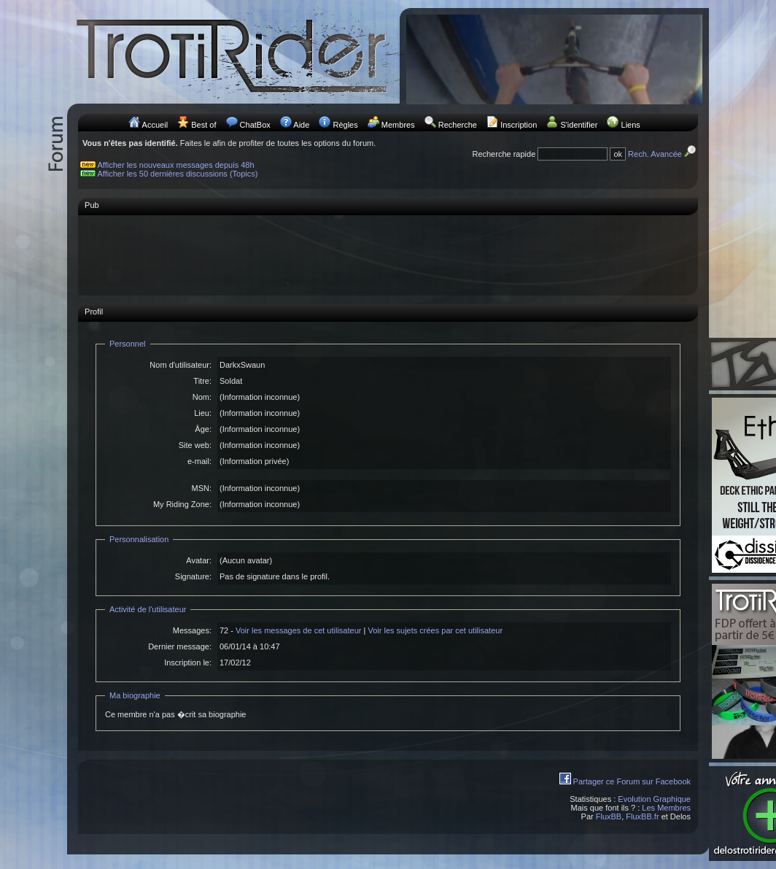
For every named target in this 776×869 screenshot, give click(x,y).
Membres (398, 124)
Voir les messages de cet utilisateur (298, 630)
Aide (301, 124)
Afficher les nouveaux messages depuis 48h (176, 165)
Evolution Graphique (654, 799)
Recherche (457, 124)
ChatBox (255, 124)
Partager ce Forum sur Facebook (632, 781)
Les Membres (666, 807)
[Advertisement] (388, 254)
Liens (630, 124)
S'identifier (578, 124)
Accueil (155, 124)
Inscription (518, 124)
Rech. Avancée (663, 154)
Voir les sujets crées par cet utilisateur (435, 630)
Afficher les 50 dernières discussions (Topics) (178, 173)
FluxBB (608, 816)
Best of (203, 124)
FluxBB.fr (642, 816)
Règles (345, 124)
